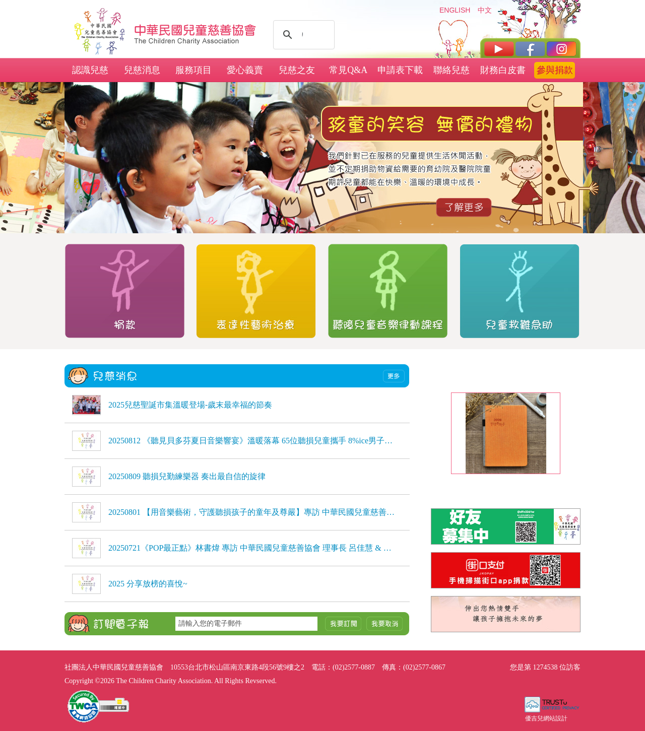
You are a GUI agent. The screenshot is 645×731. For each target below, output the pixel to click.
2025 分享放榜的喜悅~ (147, 583)
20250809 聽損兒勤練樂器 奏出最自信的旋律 (187, 476)
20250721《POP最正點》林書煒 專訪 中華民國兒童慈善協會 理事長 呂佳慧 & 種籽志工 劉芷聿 (252, 548)
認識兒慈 (90, 70)
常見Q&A (348, 70)
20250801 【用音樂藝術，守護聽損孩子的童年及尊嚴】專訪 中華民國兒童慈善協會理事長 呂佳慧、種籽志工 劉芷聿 (252, 512)
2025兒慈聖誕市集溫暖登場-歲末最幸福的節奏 (190, 405)
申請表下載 (400, 70)
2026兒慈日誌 (505, 483)
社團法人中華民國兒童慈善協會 (195, 29)
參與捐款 (555, 70)
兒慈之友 (297, 70)
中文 (485, 10)
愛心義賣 (245, 70)
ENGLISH (454, 10)
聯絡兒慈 (451, 70)
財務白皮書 (503, 70)
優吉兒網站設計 (546, 718)
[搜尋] (302, 35)
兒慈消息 (142, 70)
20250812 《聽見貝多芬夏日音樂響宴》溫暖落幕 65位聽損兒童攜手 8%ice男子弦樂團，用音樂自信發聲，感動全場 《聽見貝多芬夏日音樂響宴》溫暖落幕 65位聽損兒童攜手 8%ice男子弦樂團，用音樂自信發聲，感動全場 (252, 440)
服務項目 (193, 70)
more (394, 376)
